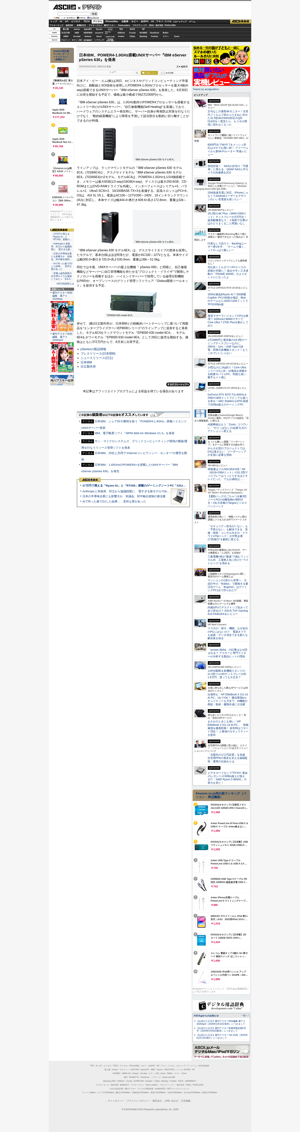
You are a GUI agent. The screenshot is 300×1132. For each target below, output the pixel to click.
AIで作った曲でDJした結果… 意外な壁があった (114, 501)
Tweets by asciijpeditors (206, 89)
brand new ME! (168, 1077)
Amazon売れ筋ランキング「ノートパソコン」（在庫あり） (61, 55)
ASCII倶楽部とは (65, 283)
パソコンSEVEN (110, 29)
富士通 (66, 29)
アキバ (159, 21)
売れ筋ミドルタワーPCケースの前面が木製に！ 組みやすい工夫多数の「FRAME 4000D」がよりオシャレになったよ (228, 272)
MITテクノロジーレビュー (178, 1089)
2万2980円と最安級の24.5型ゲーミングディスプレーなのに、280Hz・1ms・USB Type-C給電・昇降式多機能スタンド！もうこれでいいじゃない (228, 346)
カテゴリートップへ (178, 384)
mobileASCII (160, 1089)
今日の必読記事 (116, 1089)
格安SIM (69, 25)
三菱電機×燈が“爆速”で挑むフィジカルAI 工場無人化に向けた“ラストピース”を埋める (228, 560)
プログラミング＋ (167, 1085)
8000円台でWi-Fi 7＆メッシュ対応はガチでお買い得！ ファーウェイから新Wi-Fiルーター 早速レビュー (228, 149)
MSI (121, 29)
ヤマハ (166, 36)
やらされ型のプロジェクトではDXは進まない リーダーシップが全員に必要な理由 (227, 452)
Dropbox (121, 36)
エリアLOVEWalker (105, 1092)
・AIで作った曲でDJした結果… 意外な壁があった (61, 266)
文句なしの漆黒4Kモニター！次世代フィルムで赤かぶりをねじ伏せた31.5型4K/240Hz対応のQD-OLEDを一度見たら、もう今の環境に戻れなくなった (228, 118)
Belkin (165, 33)
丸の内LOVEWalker (192, 1092)
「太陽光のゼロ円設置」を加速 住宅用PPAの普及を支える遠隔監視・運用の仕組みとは (228, 758)
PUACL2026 (170, 25)
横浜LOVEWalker (123, 1092)
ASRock (121, 33)
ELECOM (66, 33)
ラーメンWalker (89, 1092)
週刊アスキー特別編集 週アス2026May (62, 295)
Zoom (176, 36)
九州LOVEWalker (174, 1092)
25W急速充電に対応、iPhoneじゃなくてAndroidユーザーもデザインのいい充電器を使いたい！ (228, 196)
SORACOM (139, 1081)
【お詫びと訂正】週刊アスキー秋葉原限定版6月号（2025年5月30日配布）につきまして (221, 1029)
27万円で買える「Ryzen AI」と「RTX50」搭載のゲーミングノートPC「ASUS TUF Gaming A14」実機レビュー (155, 485)
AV (152, 21)
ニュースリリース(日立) (97, 358)
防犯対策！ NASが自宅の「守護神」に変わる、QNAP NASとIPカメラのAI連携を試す (228, 169)
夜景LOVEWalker (158, 1092)
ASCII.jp (64, 7)
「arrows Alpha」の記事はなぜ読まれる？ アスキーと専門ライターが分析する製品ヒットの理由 (227, 653)
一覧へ (244, 1015)
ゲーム (192, 21)
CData (132, 36)
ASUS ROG (88, 33)
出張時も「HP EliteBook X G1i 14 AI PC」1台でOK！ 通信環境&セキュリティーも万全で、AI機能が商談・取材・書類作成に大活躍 (228, 699)
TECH (86, 21)
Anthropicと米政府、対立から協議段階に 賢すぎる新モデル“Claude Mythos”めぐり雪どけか (142, 491)
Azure (99, 36)
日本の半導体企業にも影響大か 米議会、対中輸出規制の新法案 (124, 496)
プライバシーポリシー (138, 1100)
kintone (88, 36)
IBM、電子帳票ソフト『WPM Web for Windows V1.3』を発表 (134, 433)
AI (61, 21)
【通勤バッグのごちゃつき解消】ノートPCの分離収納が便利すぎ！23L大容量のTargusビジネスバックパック (228, 501)
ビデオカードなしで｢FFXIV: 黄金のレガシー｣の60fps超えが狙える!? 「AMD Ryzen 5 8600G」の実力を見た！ (228, 777)
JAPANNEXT (87, 40)
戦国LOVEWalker (209, 1092)
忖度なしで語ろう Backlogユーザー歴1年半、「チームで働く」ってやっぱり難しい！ (227, 247)
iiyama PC (144, 1070)
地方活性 (159, 25)
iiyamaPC (88, 29)
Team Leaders (152, 1085)
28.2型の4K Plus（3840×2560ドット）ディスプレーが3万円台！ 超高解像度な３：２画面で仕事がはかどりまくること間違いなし (228, 218)
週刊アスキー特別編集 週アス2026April (62, 336)
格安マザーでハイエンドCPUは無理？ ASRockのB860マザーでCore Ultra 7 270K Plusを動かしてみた (228, 320)
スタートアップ (179, 21)
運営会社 (157, 1100)
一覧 (136, 73)
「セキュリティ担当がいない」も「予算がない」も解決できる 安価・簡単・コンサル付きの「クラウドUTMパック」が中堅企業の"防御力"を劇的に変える (228, 533)
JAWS (65, 36)
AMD (77, 33)
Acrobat (77, 36)
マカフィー (66, 40)
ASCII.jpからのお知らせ (206, 1015)
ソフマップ (99, 40)
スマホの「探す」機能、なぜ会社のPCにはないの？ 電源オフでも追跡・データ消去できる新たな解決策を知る (228, 633)
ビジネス (75, 21)
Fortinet (154, 36)
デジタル (90, 7)
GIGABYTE (99, 33)
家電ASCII (81, 25)
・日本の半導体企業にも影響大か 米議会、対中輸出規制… (61, 256)
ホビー (134, 21)
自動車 (124, 21)
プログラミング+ (140, 25)
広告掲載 (185, 1100)
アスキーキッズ (56, 25)
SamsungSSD (108, 32)
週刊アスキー (109, 25)
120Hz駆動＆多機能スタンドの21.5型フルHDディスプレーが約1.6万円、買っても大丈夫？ (227, 674)
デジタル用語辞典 (145, 1089)
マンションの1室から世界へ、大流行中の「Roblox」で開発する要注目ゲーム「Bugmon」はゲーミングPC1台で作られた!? (228, 585)
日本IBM (86, 362)
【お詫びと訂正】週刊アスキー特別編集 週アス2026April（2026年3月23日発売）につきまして (220, 1022)
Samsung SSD (109, 1081)
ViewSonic (154, 33)
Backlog (143, 36)
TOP (92, 1066)
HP (143, 29)
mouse (77, 29)
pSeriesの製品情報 (93, 349)
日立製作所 (88, 366)
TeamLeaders (124, 25)
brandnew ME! (110, 40)
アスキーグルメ (95, 25)
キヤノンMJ (77, 40)
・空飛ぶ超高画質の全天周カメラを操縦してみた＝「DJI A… (62, 276)
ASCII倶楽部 (240, 22)
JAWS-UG (126, 1073)
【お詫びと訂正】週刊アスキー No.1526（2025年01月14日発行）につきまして (222, 1036)
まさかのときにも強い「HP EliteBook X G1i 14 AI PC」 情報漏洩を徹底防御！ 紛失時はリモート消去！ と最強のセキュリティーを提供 (228, 728)
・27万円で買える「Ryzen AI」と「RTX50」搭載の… (61, 237)
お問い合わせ (171, 1100)
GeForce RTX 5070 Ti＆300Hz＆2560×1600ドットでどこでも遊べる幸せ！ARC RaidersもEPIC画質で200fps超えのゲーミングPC (228, 399)
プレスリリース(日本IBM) (98, 353)
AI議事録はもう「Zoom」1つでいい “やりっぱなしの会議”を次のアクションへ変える (228, 428)
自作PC (145, 21)
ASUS (132, 29)
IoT (66, 21)
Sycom (99, 29)
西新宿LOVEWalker (140, 1092)
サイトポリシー (116, 1100)
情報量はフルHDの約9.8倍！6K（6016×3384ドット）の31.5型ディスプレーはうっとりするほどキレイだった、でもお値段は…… (228, 474)
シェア (112, 72)
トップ (53, 21)
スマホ (168, 21)
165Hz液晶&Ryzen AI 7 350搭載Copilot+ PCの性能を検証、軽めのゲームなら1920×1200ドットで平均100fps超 (228, 299)
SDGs (151, 25)
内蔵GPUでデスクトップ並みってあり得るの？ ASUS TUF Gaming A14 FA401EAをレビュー (228, 611)
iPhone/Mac (111, 21)
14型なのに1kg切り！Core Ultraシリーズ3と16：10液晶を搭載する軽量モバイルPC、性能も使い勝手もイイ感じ (227, 372)
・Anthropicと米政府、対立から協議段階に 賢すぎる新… (61, 246)
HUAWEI (143, 33)
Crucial (132, 33)
